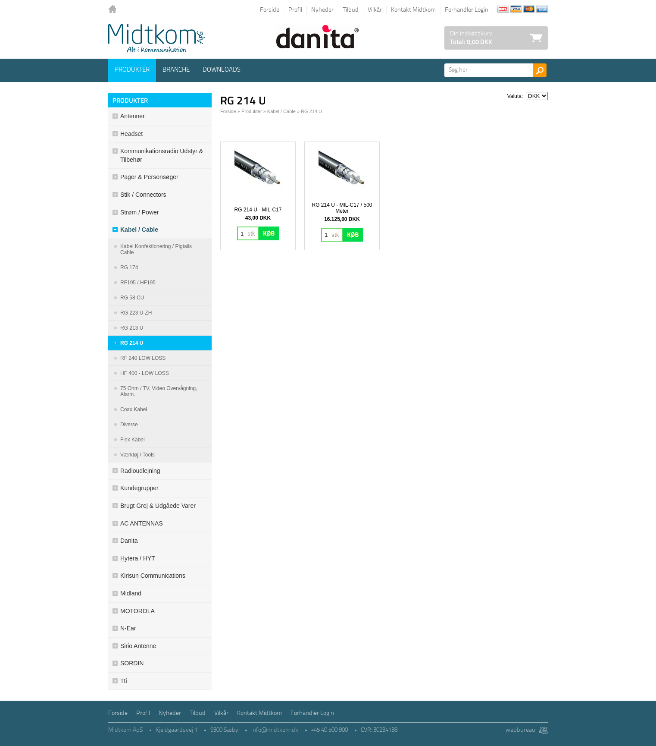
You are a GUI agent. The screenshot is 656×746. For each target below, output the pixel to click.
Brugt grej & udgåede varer (158, 505)
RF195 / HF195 (138, 283)
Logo (156, 38)
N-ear (128, 628)
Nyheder (322, 10)
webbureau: (521, 730)
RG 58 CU (132, 298)
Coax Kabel (133, 409)
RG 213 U (131, 328)
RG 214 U (131, 343)
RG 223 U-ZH (136, 313)
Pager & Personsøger (149, 176)
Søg (540, 70)
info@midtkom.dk (274, 730)
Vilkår (375, 10)
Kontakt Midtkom (413, 10)
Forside (269, 10)
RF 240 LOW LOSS (143, 358)
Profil (295, 10)
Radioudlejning (140, 470)
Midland (130, 593)
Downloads (222, 70)
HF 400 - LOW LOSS (144, 373)
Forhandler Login (466, 10)
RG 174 (129, 267)
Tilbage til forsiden (114, 9)
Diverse (129, 425)
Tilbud (351, 10)
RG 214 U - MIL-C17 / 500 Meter (342, 208)
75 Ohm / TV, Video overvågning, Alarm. (158, 391)
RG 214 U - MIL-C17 (257, 210)
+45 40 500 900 (329, 730)
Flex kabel (132, 440)
